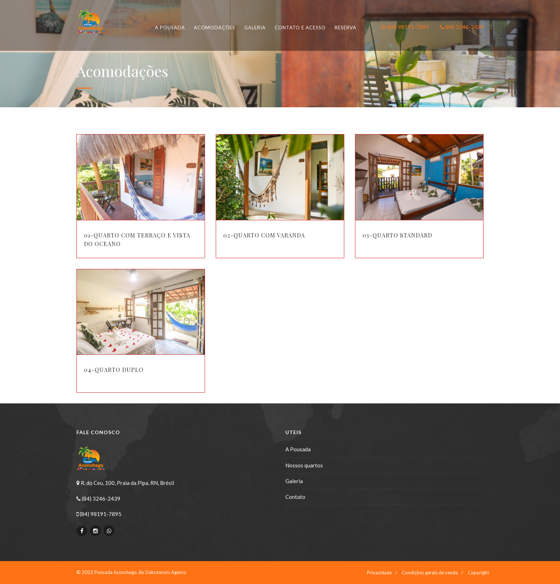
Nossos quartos (304, 465)
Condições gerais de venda (430, 572)
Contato (295, 497)
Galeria (255, 27)
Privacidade (379, 572)
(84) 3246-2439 (462, 27)
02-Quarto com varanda (264, 235)
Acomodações (214, 27)
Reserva (345, 27)
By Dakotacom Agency (162, 572)
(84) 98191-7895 (405, 27)
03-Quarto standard (397, 235)
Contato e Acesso (300, 27)
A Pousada (298, 449)
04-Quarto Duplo (114, 369)
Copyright (478, 572)
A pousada (170, 27)
